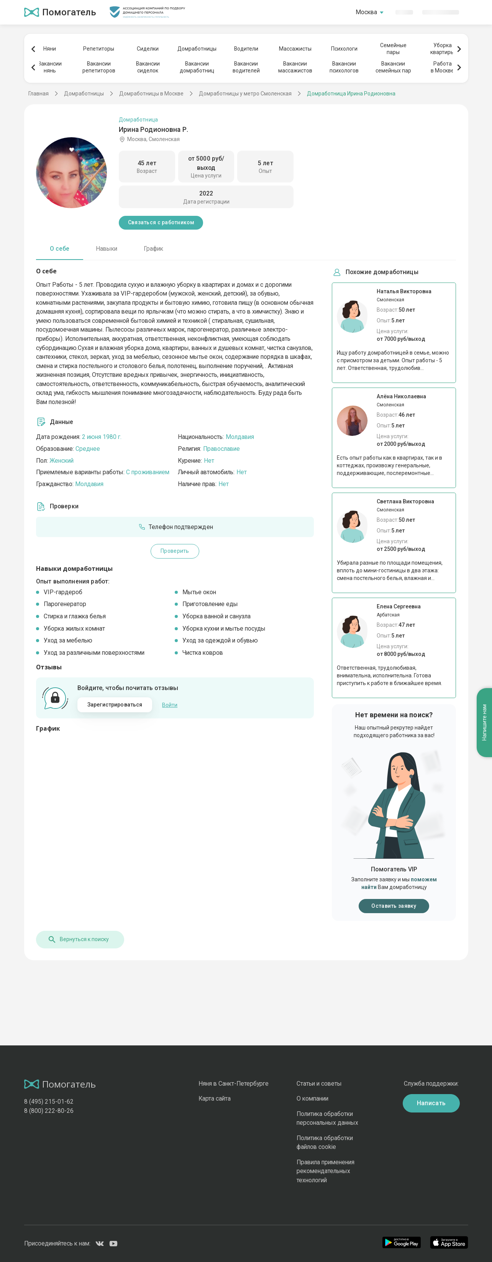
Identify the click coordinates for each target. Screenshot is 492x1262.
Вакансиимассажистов (295, 67)
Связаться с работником (161, 222)
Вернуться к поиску (78, 939)
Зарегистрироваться (115, 705)
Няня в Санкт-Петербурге (233, 1083)
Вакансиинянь (50, 67)
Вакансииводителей (246, 67)
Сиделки (148, 49)
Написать (431, 1103)
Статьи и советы (319, 1083)
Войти (169, 705)
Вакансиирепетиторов (98, 67)
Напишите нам (484, 723)
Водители (246, 49)
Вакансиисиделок (148, 67)
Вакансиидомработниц (197, 67)
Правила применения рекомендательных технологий (325, 1171)
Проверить (175, 551)
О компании (312, 1098)
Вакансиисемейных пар (393, 67)
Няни (49, 49)
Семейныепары (393, 48)
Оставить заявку (393, 906)
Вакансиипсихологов (344, 67)
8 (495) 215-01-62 (49, 1101)
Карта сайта (214, 1098)
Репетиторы (98, 49)
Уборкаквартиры (442, 48)
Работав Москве (442, 67)
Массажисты (295, 49)
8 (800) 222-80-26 (49, 1110)
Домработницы (196, 49)
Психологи (344, 49)
